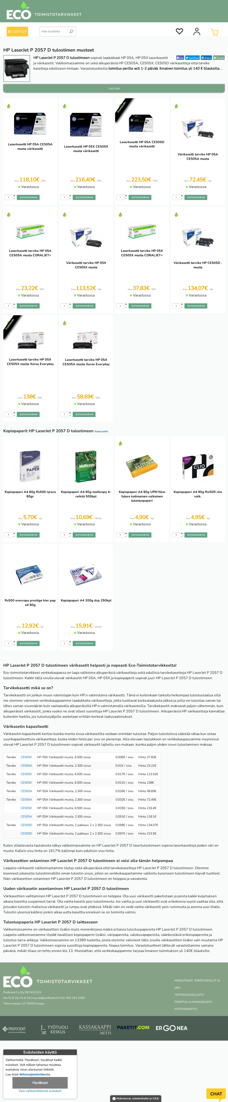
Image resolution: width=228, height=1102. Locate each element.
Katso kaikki (101, 431)
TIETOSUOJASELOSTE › (189, 995)
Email (219, 58)
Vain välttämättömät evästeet (40, 1091)
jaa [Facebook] (180, 58)
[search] (71, 30)
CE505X (26, 757)
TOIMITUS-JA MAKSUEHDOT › (193, 1002)
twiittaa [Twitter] (192, 58)
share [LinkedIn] (206, 58)
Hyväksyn (40, 1082)
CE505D (26, 825)
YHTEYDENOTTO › (186, 1009)
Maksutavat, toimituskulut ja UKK (135, 1098)
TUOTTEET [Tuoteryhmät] (17, 31)
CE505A (26, 766)
